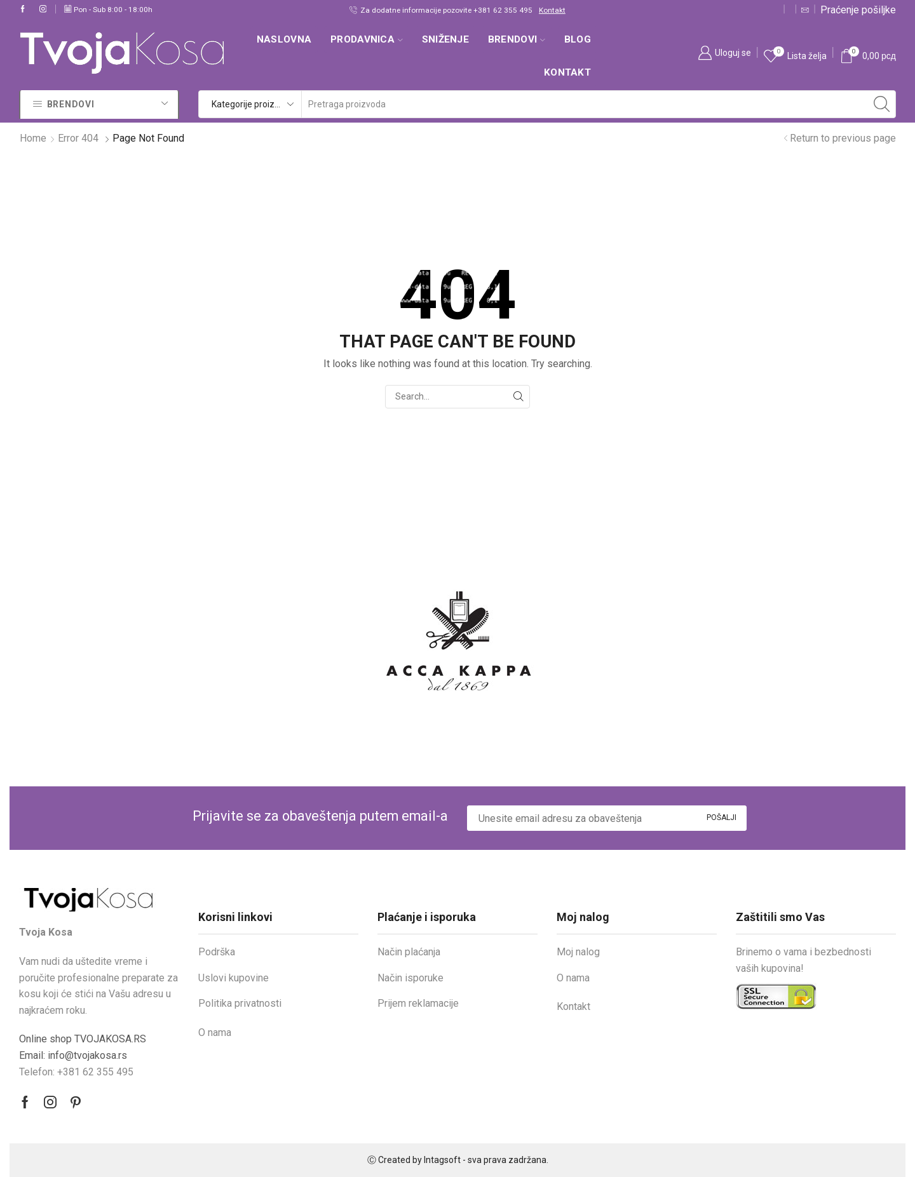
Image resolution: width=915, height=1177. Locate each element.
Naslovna (284, 39)
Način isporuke (410, 978)
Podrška (216, 952)
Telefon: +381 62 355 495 (76, 1072)
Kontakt (552, 10)
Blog (577, 39)
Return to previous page (843, 138)
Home (33, 138)
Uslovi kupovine (233, 978)
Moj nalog (578, 952)
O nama (214, 1032)
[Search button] (882, 104)
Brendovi (516, 39)
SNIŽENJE (445, 39)
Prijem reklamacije (418, 1003)
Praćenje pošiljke (858, 10)
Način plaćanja (408, 952)
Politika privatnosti (239, 1003)
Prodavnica (366, 39)
